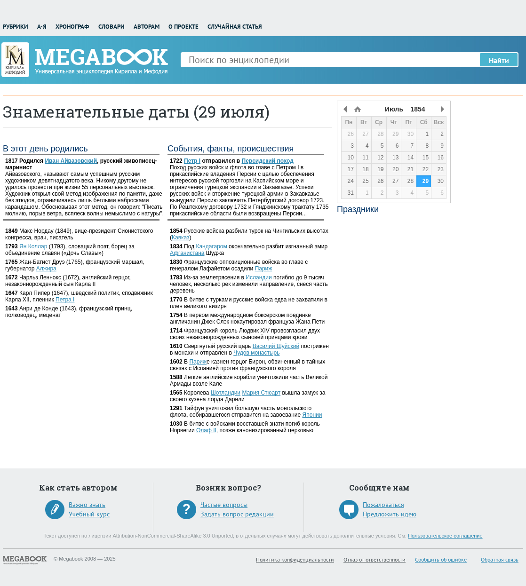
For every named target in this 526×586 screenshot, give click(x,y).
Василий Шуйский (276, 346)
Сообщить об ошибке (441, 559)
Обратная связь (499, 559)
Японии (312, 415)
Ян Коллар (33, 246)
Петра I (65, 299)
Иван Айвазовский (71, 161)
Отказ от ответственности (374, 559)
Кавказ (181, 237)
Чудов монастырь (256, 352)
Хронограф (72, 27)
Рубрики (15, 27)
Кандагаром (211, 246)
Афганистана (187, 253)
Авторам (146, 27)
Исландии (258, 277)
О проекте (183, 27)
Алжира (46, 268)
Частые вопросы (223, 504)
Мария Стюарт (261, 392)
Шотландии (225, 392)
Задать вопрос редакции (237, 514)
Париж (263, 268)
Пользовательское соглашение (445, 535)
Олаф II (206, 430)
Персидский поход (268, 161)
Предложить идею (389, 514)
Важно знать (87, 504)
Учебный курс (89, 514)
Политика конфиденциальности (295, 559)
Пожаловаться (383, 504)
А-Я (42, 27)
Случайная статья (234, 27)
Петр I (192, 161)
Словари (111, 27)
